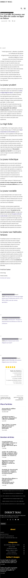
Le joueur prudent (18, 373)
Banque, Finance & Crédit (8, 294)
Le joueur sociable (17, 378)
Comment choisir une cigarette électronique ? (5, 398)
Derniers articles (19, 383)
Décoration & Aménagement (9, 358)
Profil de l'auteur (18, 381)
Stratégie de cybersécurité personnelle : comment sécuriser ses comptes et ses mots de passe (10, 471)
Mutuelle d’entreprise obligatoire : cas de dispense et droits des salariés (8, 462)
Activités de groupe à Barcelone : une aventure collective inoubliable (9, 418)
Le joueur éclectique (17, 376)
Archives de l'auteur (5, 278)
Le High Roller (18, 375)
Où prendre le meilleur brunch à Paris (9, 409)
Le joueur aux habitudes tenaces (14, 380)
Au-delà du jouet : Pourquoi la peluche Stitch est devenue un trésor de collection (12, 321)
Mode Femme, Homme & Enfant (10, 339)
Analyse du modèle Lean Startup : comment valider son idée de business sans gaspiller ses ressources (10, 453)
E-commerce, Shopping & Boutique (11, 317)
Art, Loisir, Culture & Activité (6, 12)
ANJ (20, 55)
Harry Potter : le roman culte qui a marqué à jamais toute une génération (9, 426)
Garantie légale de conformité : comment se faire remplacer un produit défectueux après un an (9, 444)
